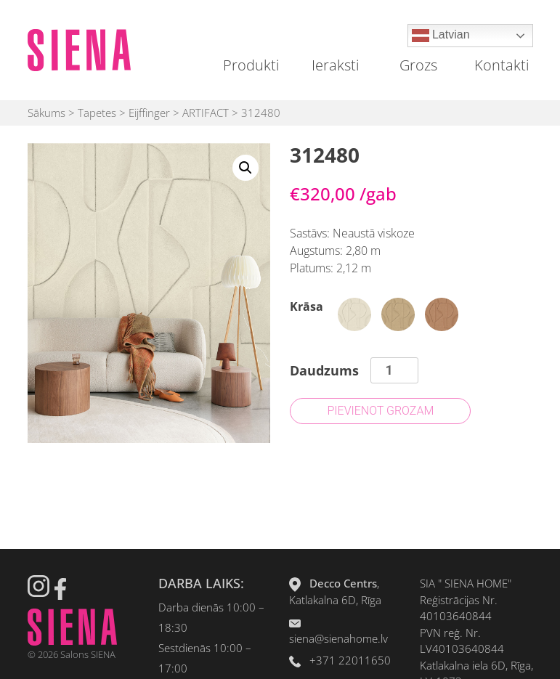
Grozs (418, 65)
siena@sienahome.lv (338, 638)
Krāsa (306, 306)
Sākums (46, 112)
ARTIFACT (205, 112)
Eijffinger (149, 112)
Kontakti (501, 65)
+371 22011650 (350, 660)
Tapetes (97, 112)
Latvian (441, 35)
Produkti (251, 65)
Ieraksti (336, 65)
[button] (245, 168)
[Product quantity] (394, 370)
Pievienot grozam (380, 411)
